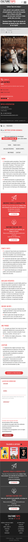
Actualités (21, 524)
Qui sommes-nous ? (21, 522)
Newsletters (21, 530)
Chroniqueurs (21, 526)
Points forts (16, 145)
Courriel (5, 391)
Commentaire (6, 402)
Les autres (9, 30)
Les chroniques (21, 528)
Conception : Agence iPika (14, 540)
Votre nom (5, 383)
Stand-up (3, 30)
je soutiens (14, 240)
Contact (21, 533)
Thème (9, 145)
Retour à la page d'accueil (14, 373)
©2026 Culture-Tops (10, 538)
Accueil (2, 29)
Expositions (7, 528)
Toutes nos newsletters (14, 211)
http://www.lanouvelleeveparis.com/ (9, 115)
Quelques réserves (8, 149)
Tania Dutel (9, 125)
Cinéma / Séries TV (7, 526)
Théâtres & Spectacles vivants (13, 29)
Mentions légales (19, 538)
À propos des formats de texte (10, 420)
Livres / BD (7, 524)
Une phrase (11, 152)
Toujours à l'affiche (8, 138)
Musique (7, 530)
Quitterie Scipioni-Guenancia (13, 130)
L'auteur (18, 152)
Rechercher (7, 533)
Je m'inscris (14, 214)
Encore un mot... (20, 149)
